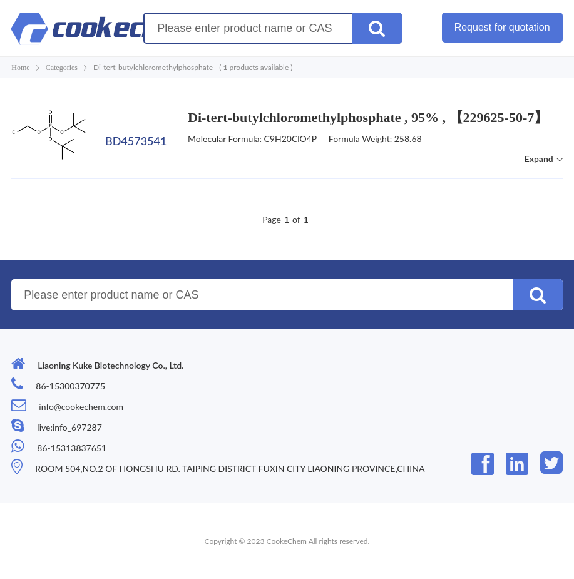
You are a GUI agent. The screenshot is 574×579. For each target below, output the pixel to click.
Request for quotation (502, 27)
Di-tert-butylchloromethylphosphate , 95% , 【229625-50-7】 (368, 117)
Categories (62, 67)
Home (20, 67)
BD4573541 (136, 141)
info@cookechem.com (81, 406)
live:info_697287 (69, 427)
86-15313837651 (71, 448)
